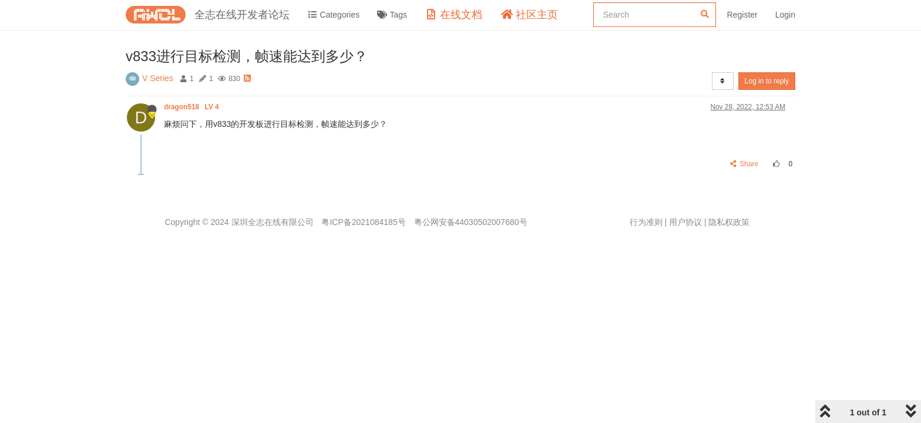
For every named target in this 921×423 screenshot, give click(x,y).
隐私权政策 (728, 222)
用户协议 (685, 222)
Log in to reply (767, 81)
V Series (157, 78)
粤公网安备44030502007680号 (470, 222)
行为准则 (646, 222)
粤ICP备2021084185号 (363, 222)
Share (744, 164)
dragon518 (192, 107)
